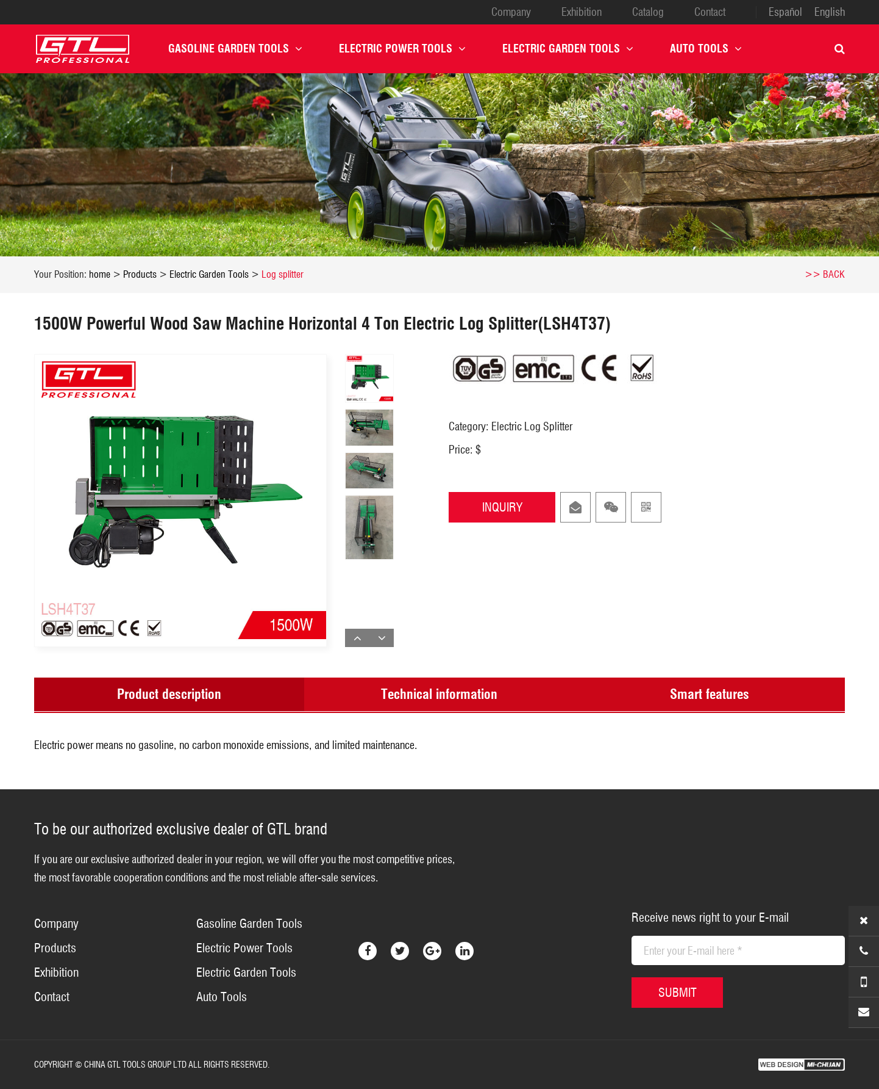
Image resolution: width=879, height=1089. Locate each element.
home (99, 274)
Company (511, 12)
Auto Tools (706, 48)
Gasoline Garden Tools (235, 48)
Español (785, 12)
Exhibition (581, 12)
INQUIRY (502, 507)
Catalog (648, 12)
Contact (709, 12)
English (829, 12)
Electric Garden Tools (567, 48)
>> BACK (825, 274)
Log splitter (283, 274)
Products (140, 274)
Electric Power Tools (402, 48)
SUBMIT (677, 992)
